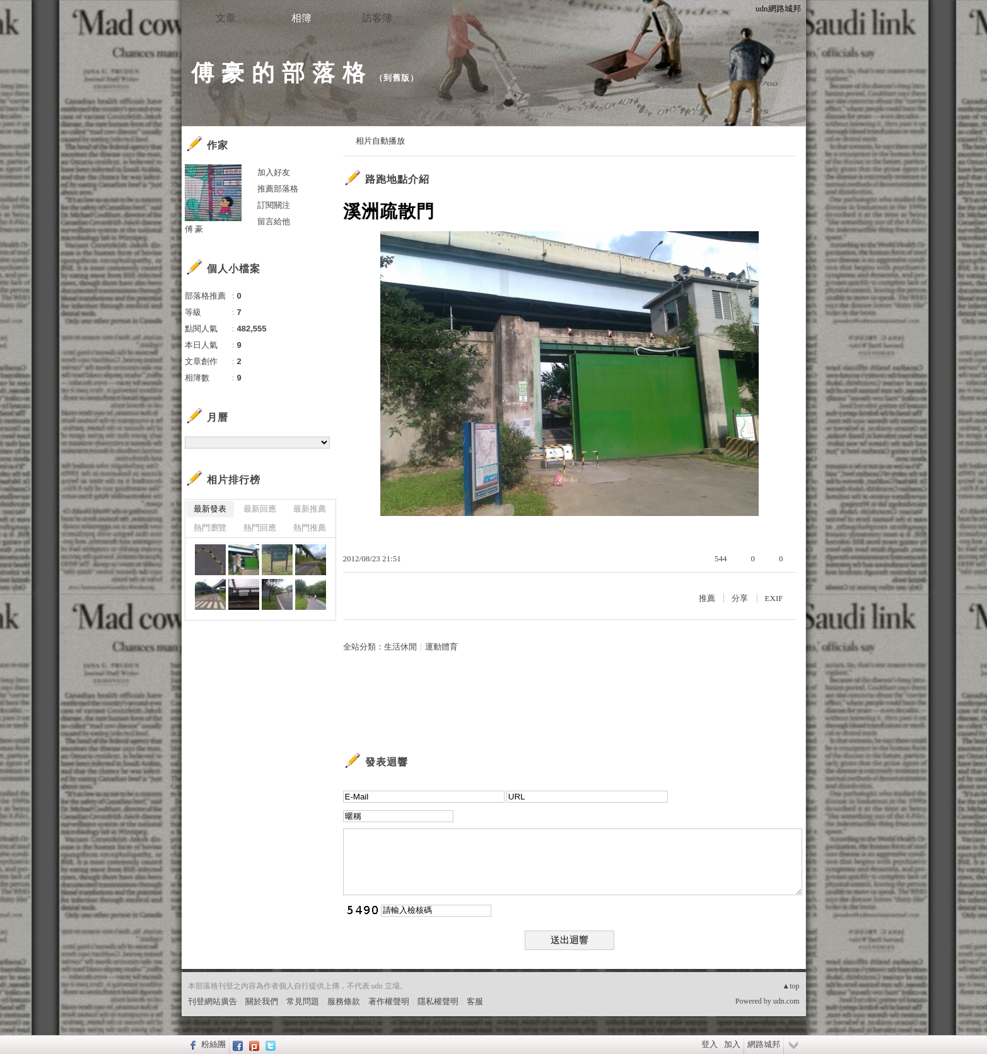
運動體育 (441, 646)
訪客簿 (377, 18)
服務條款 (343, 1001)
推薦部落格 (277, 188)
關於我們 (261, 1001)
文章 (226, 18)
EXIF (774, 598)
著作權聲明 (388, 1001)
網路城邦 (763, 1044)
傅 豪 (194, 229)
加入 (732, 1044)
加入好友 (273, 172)
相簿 (301, 18)
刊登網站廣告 (212, 1001)
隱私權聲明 (438, 1001)
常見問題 (302, 1001)
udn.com (786, 1001)
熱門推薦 (309, 527)
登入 (709, 1044)
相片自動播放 (380, 141)
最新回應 (259, 508)
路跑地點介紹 (397, 179)
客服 (475, 1001)
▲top (790, 986)
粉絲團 (213, 1044)
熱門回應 (259, 527)
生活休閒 (400, 646)
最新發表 (210, 508)
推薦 (707, 598)
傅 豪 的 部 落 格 (278, 73)
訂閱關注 (273, 205)
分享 (740, 598)
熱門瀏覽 (210, 527)
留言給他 (273, 221)
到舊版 (396, 78)
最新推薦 (309, 508)
